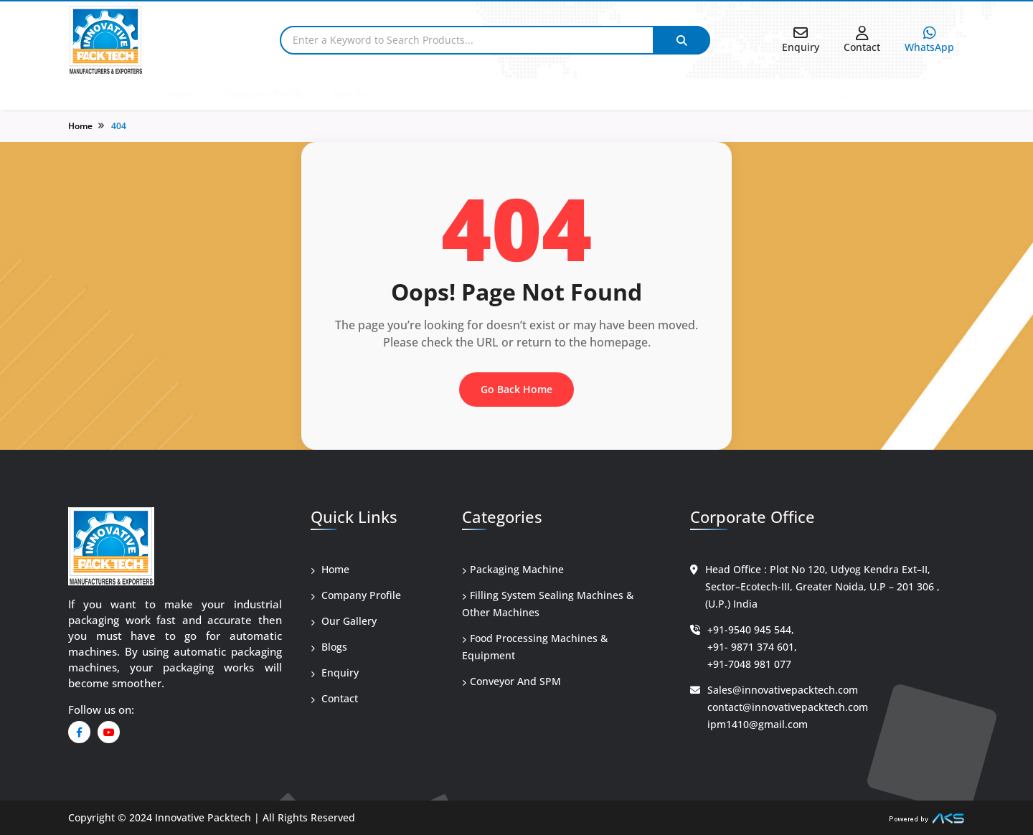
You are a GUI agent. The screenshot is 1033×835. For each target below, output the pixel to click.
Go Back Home (516, 389)
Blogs (643, 93)
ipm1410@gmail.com (757, 724)
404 (118, 126)
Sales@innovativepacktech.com (782, 690)
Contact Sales (716, 93)
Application (465, 93)
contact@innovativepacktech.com (787, 707)
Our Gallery (561, 93)
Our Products (365, 93)
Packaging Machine (513, 569)
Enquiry (335, 672)
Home (182, 93)
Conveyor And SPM (511, 681)
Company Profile (264, 93)
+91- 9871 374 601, (752, 647)
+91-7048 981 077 (749, 664)
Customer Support (822, 93)
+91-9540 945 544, (750, 629)
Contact (334, 698)
